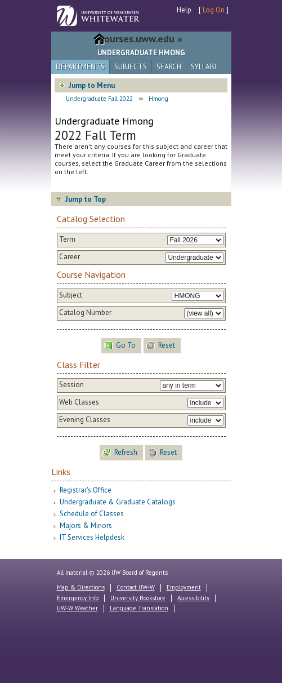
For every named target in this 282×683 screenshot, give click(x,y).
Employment (184, 587)
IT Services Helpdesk (92, 537)
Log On (214, 10)
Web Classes (79, 402)
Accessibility (193, 598)
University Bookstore (137, 598)
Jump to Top (85, 199)
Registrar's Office (85, 490)
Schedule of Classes (92, 513)
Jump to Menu (92, 85)
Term (67, 239)
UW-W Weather (77, 608)
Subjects (130, 67)
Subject (70, 295)
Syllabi (203, 67)
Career (69, 256)
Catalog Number (85, 312)
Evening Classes (84, 419)
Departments (80, 67)
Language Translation (139, 608)
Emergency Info (78, 598)
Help (184, 10)
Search (168, 67)
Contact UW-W (136, 587)
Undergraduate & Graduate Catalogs (118, 502)
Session (71, 384)
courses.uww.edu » (141, 38)
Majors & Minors (86, 525)
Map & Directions (81, 587)
